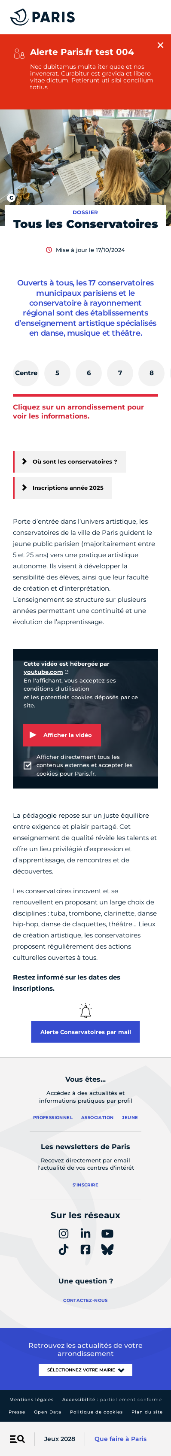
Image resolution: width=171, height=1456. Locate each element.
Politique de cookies (96, 1412)
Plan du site (147, 1412)
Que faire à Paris (121, 1439)
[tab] (26, 373)
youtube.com (43, 671)
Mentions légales (31, 1399)
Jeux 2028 (59, 1439)
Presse (17, 1412)
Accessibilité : (112, 1399)
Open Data (47, 1412)
